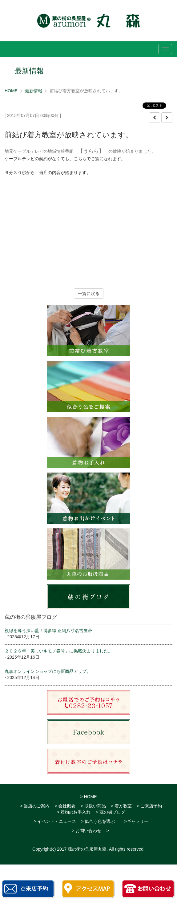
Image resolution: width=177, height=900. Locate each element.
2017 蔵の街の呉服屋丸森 (82, 849)
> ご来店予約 (149, 805)
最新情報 (33, 90)
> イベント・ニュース (55, 821)
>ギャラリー (136, 821)
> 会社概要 (64, 805)
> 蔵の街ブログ (110, 812)
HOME (11, 90)
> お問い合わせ (86, 830)
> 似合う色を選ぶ (98, 821)
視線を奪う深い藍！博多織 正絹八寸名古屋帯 (48, 630)
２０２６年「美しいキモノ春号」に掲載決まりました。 (58, 650)
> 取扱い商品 (93, 805)
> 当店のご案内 (35, 805)
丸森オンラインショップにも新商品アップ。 (48, 671)
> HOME (88, 796)
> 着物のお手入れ (74, 812)
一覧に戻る (88, 293)
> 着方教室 (121, 805)
